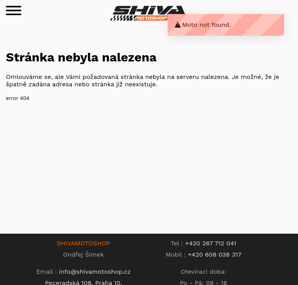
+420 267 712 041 (210, 243)
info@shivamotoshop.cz (95, 271)
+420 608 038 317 (214, 254)
